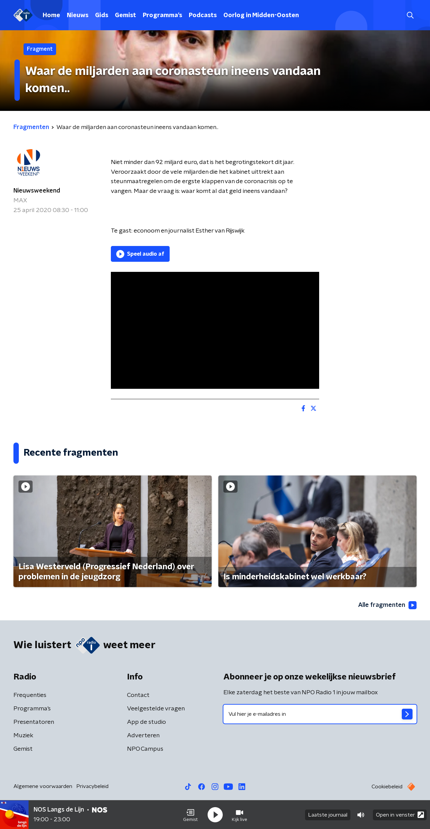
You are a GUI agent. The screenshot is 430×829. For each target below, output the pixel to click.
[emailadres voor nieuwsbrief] (320, 714)
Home (51, 15)
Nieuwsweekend (36, 191)
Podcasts (203, 15)
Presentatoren (33, 722)
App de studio (146, 722)
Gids (101, 15)
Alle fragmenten (387, 605)
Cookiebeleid (387, 786)
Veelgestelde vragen (156, 709)
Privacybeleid (92, 786)
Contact (138, 695)
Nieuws (77, 15)
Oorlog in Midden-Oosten (261, 15)
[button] (190, 815)
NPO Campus (145, 749)
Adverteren (143, 736)
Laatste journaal (327, 815)
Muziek (23, 736)
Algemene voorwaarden (42, 786)
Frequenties (29, 695)
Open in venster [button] (400, 815)
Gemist (125, 15)
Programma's (162, 15)
